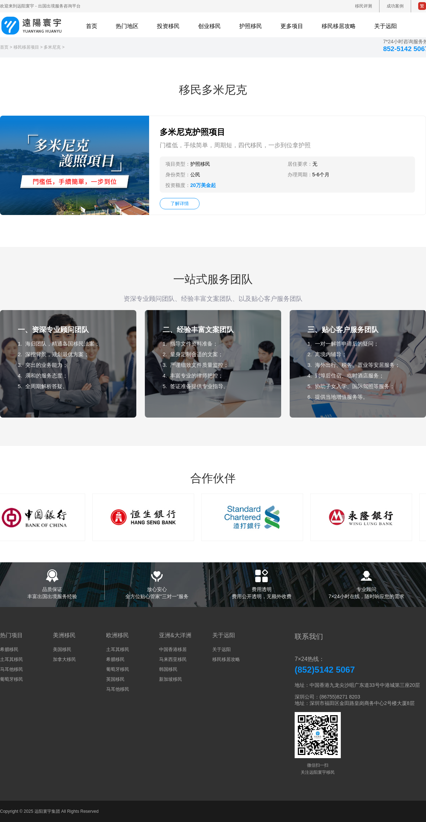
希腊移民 (9, 649)
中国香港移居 (173, 649)
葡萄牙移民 (11, 679)
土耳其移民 (11, 659)
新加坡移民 (170, 679)
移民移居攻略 (226, 659)
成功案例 (395, 6)
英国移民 (115, 679)
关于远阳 (221, 649)
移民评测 (363, 6)
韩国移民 (168, 669)
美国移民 (62, 649)
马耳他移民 (11, 669)
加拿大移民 (64, 659)
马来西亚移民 (173, 659)
